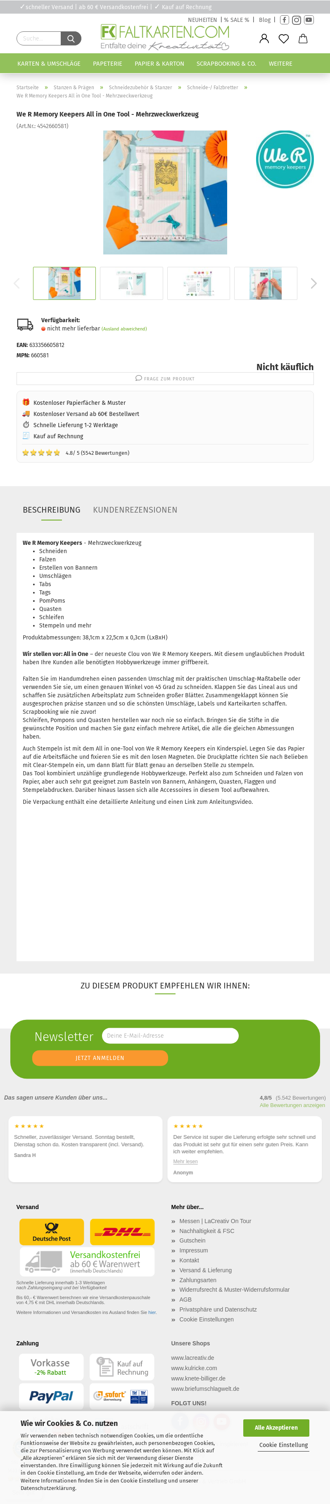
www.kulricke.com (194, 1368)
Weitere (280, 63)
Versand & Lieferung (206, 1270)
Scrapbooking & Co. (226, 63)
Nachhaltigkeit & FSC (207, 1231)
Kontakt (189, 1260)
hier (152, 1312)
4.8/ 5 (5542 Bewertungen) (75, 452)
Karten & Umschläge (49, 63)
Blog (265, 20)
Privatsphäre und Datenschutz (218, 1309)
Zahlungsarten (198, 1280)
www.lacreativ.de (192, 1357)
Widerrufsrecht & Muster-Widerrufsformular (235, 1289)
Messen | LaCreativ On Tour (216, 1221)
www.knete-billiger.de (198, 1378)
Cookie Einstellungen (207, 1319)
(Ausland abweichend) (124, 329)
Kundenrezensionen (135, 510)
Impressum (194, 1250)
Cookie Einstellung (283, 1445)
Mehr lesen (185, 1161)
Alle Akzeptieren (276, 1427)
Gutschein (193, 1240)
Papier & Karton (159, 63)
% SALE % (236, 20)
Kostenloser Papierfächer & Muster (79, 402)
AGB (186, 1299)
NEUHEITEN (202, 20)
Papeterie (107, 63)
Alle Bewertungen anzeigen (292, 1105)
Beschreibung (52, 510)
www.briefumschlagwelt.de (205, 1388)
